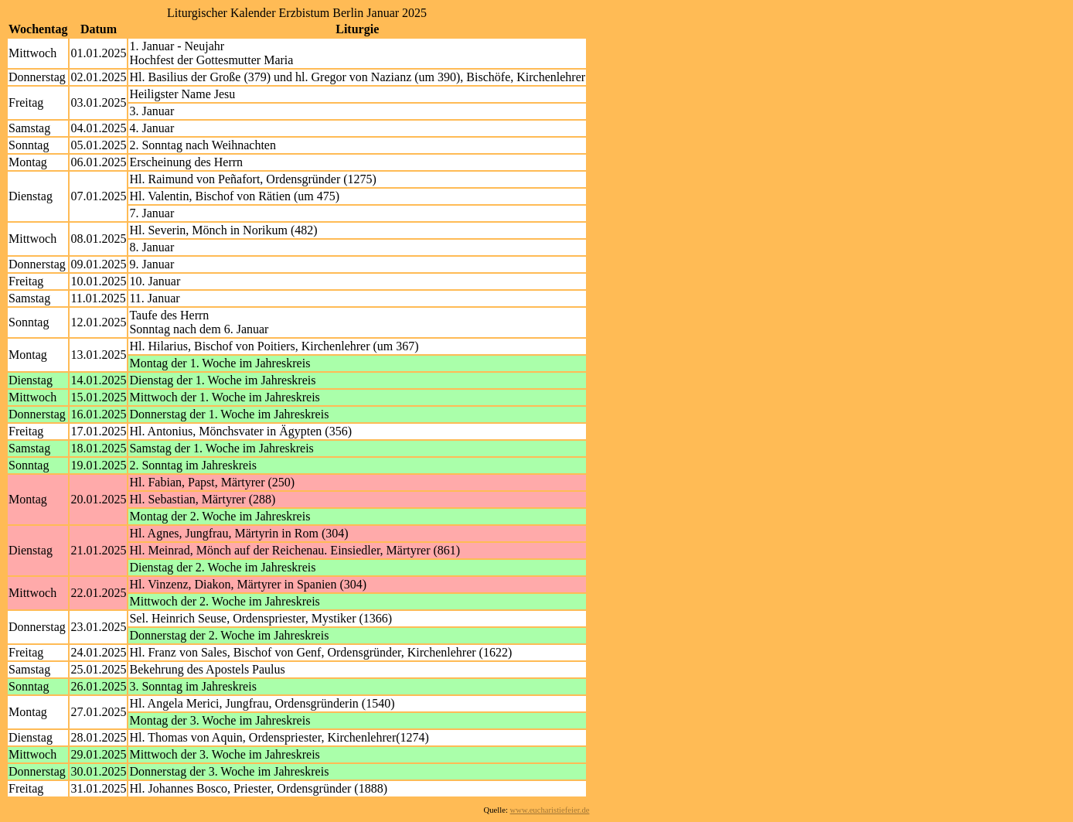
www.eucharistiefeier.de (550, 810)
